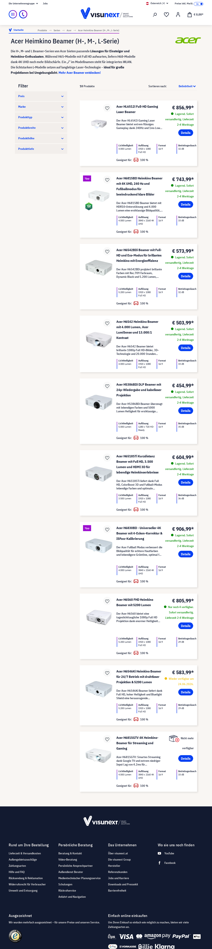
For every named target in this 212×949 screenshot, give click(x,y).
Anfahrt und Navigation (72, 897)
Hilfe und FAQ (17, 872)
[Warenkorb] (195, 14)
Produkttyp (41, 117)
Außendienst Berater (70, 872)
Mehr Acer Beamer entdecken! (80, 72)
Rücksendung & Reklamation (26, 878)
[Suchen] (154, 14)
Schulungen (65, 884)
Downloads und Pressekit (123, 884)
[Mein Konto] (178, 14)
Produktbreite (41, 128)
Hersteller (114, 866)
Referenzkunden (117, 872)
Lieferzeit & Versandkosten (25, 853)
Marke (41, 106)
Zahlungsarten (17, 866)
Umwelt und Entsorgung (23, 890)
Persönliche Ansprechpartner (75, 866)
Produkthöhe (41, 138)
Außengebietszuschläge (23, 859)
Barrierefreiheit (117, 890)
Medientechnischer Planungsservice (79, 878)
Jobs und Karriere (118, 878)
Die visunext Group (119, 859)
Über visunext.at (118, 853)
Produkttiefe (41, 149)
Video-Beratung (67, 859)
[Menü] (13, 14)
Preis (41, 96)
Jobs (45, 3)
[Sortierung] (182, 86)
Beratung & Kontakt (70, 853)
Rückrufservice (67, 890)
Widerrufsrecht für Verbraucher (27, 884)
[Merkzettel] (166, 14)
